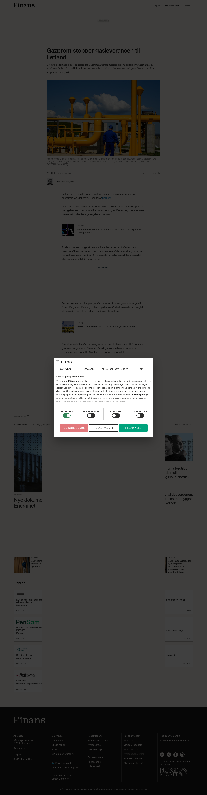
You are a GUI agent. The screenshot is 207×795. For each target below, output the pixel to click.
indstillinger (138, 394)
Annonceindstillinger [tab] (115, 369)
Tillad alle (133, 428)
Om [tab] (141, 369)
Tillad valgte (103, 428)
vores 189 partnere (71, 381)
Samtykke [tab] (65, 369)
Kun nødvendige (74, 428)
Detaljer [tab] (88, 369)
